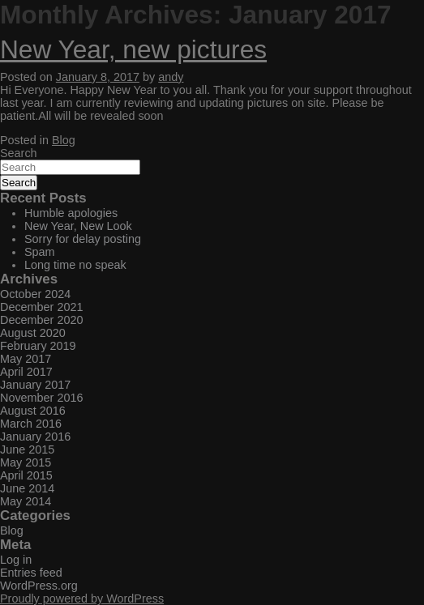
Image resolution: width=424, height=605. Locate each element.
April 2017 (26, 371)
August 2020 (33, 332)
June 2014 (27, 488)
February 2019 (38, 345)
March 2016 (31, 423)
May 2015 (25, 462)
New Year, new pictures (133, 49)
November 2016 (41, 397)
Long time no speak (75, 264)
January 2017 (35, 384)
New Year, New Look (78, 225)
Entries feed (31, 572)
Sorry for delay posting (82, 238)
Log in (16, 559)
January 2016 (35, 436)
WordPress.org (39, 585)
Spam (39, 251)
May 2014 (25, 501)
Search (18, 153)
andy (170, 76)
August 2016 (33, 410)
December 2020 (41, 319)
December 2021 (41, 306)
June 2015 (27, 449)
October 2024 (35, 294)
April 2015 (26, 475)
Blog (63, 140)
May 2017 (25, 358)
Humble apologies (71, 213)
